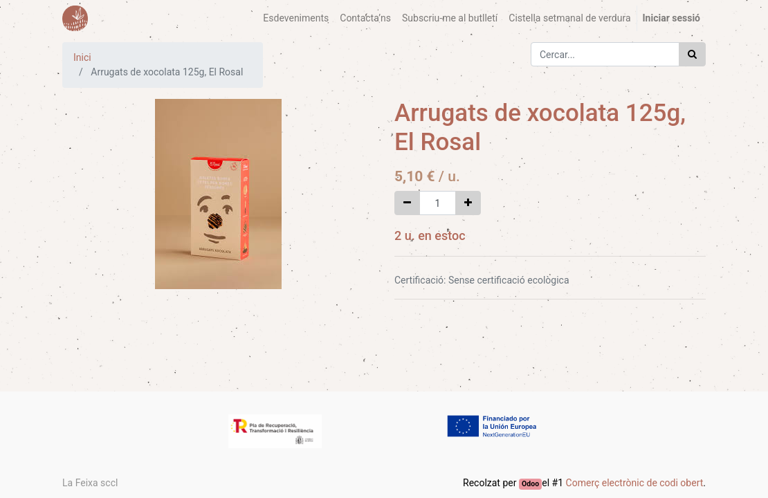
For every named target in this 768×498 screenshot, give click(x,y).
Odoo (530, 483)
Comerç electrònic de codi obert (635, 482)
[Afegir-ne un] (468, 203)
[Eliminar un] (407, 203)
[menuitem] (295, 18)
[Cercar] (692, 54)
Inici (82, 57)
